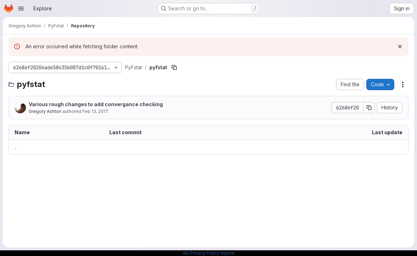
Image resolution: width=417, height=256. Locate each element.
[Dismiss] (400, 46)
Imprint (227, 253)
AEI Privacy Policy (201, 253)
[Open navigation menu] (21, 8)
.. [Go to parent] (16, 147)
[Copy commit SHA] (369, 107)
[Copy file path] (174, 67)
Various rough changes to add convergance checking (96, 104)
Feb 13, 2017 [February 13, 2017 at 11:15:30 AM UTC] (95, 111)
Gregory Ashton (45, 111)
